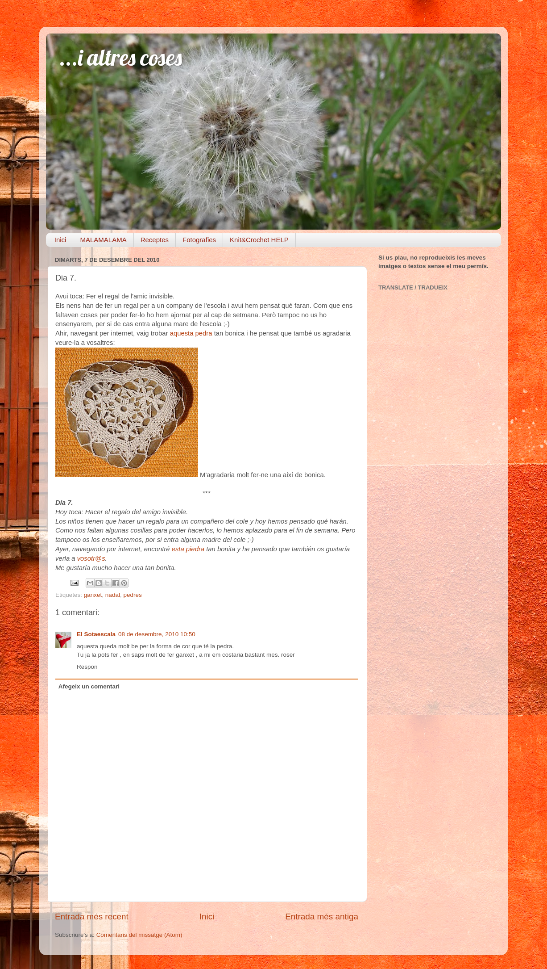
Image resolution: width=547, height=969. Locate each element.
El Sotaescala (96, 634)
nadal (112, 594)
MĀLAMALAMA (103, 239)
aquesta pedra (191, 333)
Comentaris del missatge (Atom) (139, 934)
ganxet (93, 594)
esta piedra (189, 549)
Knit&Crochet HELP (259, 239)
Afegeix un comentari (89, 686)
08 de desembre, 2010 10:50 (156, 634)
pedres (132, 594)
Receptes (155, 239)
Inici (60, 239)
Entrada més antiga (321, 916)
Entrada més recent (91, 916)
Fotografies (199, 239)
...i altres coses (120, 57)
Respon (87, 666)
